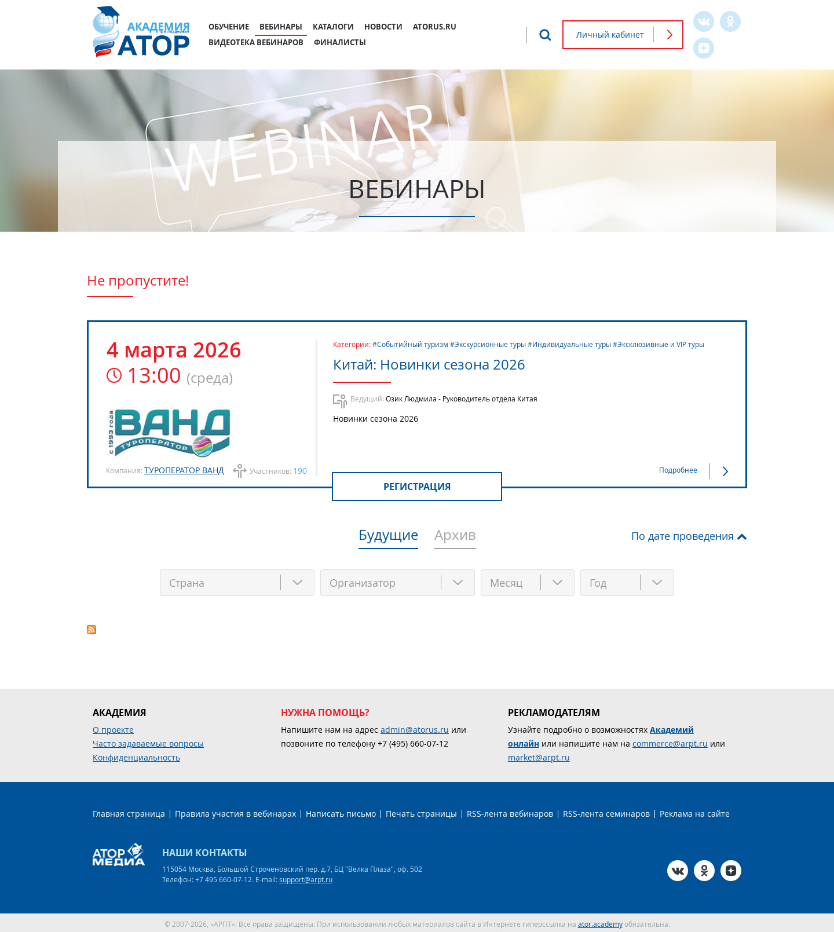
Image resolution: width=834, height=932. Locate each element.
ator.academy (600, 921)
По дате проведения (682, 536)
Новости (383, 26)
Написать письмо (341, 811)
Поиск (545, 35)
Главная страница (129, 811)
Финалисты (340, 42)
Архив (455, 536)
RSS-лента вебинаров (510, 811)
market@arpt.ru (539, 755)
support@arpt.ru (305, 877)
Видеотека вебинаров (256, 42)
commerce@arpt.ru (670, 741)
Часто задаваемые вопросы (148, 741)
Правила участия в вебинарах (235, 811)
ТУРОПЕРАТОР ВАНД (184, 470)
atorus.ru (434, 26)
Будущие (388, 536)
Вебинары (280, 26)
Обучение (229, 26)
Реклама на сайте (695, 811)
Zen (703, 48)
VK (703, 21)
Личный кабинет (610, 34)
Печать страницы (421, 811)
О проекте (113, 727)
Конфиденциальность (136, 755)
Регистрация (417, 486)
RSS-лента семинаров (606, 811)
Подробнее (678, 469)
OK (730, 21)
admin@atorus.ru (415, 727)
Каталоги (333, 26)
